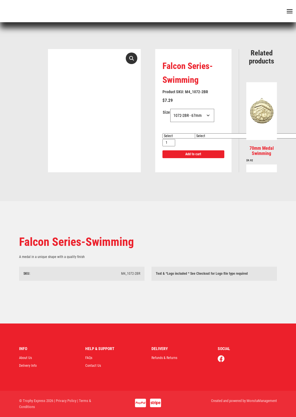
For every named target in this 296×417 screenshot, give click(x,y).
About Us (25, 358)
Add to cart (193, 154)
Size (166, 112)
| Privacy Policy (65, 401)
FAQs (88, 358)
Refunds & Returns (164, 358)
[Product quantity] (168, 142)
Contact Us (93, 366)
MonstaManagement (262, 401)
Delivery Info (28, 366)
